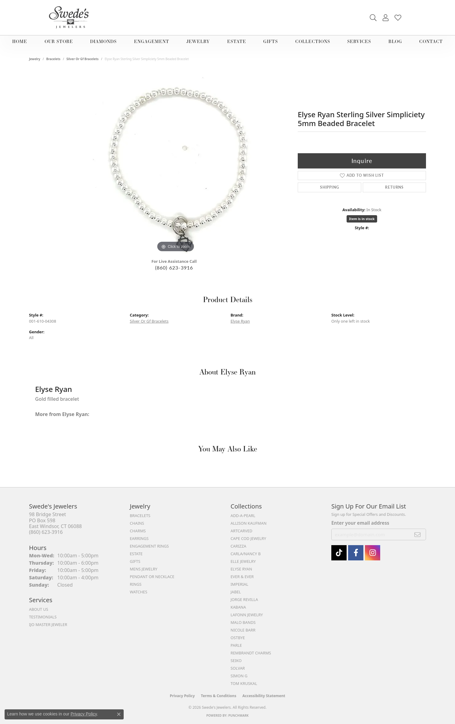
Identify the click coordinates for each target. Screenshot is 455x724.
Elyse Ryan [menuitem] (241, 569)
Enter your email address (360, 523)
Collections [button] (312, 41)
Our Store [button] (59, 41)
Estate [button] (236, 41)
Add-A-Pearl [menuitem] (243, 515)
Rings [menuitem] (135, 584)
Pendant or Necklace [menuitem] (152, 576)
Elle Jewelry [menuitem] (243, 561)
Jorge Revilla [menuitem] (244, 599)
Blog (395, 41)
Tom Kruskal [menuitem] (244, 683)
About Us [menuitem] (38, 609)
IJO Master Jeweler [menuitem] (48, 624)
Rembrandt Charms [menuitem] (251, 653)
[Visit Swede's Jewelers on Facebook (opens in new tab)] (355, 552)
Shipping (329, 187)
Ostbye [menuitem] (238, 637)
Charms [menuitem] (138, 531)
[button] (373, 17)
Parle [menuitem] (236, 645)
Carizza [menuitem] (238, 546)
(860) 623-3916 (174, 267)
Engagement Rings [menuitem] (149, 546)
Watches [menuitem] (138, 592)
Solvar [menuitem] (238, 668)
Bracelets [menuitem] (140, 515)
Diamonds (103, 41)
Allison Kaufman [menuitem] (249, 523)
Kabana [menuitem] (238, 607)
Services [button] (359, 41)
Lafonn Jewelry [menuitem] (247, 614)
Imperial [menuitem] (239, 584)
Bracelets (53, 59)
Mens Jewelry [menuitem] (143, 569)
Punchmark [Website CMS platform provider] (238, 715)
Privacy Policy (182, 695)
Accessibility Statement (263, 695)
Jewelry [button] (198, 41)
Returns (394, 187)
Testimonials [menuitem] (42, 617)
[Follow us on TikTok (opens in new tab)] (339, 552)
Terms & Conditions (218, 695)
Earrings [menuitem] (139, 538)
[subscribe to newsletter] (418, 534)
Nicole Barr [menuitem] (243, 630)
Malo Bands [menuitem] (243, 622)
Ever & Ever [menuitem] (242, 576)
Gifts (270, 41)
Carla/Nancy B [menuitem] (245, 553)
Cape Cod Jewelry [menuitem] (248, 538)
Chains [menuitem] (137, 523)
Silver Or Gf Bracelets (83, 59)
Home (19, 41)
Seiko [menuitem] (236, 660)
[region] (175, 162)
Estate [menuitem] (136, 553)
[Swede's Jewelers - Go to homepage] (70, 17)
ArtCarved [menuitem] (241, 531)
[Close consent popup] (119, 714)
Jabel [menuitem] (236, 592)
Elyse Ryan (240, 321)
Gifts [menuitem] (135, 561)
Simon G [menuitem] (239, 676)
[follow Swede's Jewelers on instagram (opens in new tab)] (372, 552)
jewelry (34, 59)
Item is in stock (362, 218)
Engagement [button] (151, 41)
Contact (431, 41)
